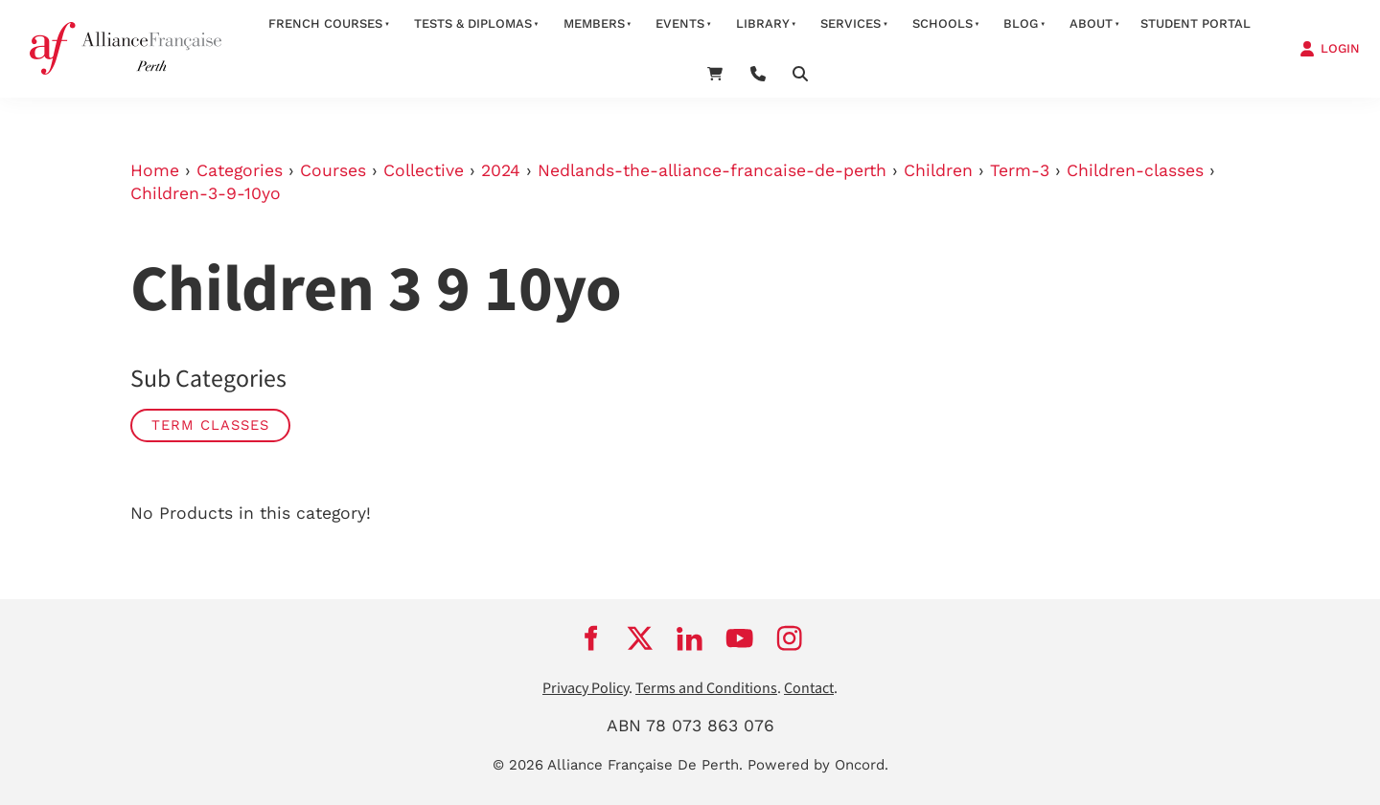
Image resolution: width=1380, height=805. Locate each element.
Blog (1020, 23)
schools (942, 23)
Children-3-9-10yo (205, 193)
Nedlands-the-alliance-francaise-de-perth (712, 170)
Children (938, 170)
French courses (325, 23)
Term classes (210, 425)
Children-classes (1135, 170)
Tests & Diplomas (473, 23)
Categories (239, 170)
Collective (423, 170)
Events (680, 23)
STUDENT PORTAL (1195, 23)
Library (763, 23)
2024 (500, 170)
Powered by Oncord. (818, 764)
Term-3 (1019, 170)
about (1091, 23)
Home (154, 170)
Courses (333, 170)
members (594, 23)
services (850, 23)
